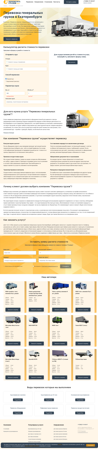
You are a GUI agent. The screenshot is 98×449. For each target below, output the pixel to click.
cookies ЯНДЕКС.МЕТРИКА (32, 446)
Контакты (56, 3)
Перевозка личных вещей (34, 441)
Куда (6, 65)
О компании (48, 3)
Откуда (7, 58)
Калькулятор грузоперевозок (11, 431)
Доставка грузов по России (60, 431)
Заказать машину (13, 309)
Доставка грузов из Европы (60, 428)
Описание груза (10, 98)
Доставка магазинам (33, 436)
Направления (38, 3)
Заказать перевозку (12, 39)
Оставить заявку (71, 3)
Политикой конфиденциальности (50, 266)
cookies (60, 444)
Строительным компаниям (34, 439)
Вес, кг (7, 90)
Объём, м (30, 90)
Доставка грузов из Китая (60, 436)
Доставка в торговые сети (34, 433)
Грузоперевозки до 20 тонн (34, 428)
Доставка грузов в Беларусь (60, 439)
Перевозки (29, 3)
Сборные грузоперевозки (34, 431)
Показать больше (9, 132)
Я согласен (90, 445)
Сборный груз (10, 79)
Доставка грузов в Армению (60, 433)
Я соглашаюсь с (46, 266)
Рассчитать (71, 62)
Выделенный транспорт (13, 81)
